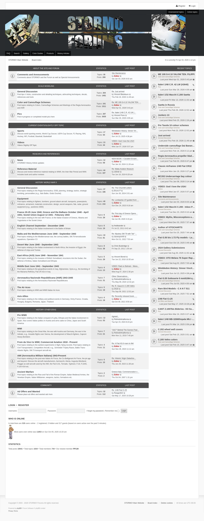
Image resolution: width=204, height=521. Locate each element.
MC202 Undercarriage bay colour (175, 176)
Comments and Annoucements (168, 199)
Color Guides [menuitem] (37, 53)
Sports (160, 270)
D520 (116, 289)
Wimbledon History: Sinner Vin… (125, 131)
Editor (116, 76)
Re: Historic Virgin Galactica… (124, 358)
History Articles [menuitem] (63, 53)
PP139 (75, 449)
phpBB (19, 508)
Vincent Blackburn (121, 94)
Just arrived (164, 135)
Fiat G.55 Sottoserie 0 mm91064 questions (176, 278)
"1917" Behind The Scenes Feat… (125, 330)
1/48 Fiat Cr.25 (165, 299)
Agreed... (115, 316)
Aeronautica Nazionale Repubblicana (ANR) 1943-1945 (45, 278)
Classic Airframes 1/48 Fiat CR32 (175, 166)
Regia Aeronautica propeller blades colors (176, 156)
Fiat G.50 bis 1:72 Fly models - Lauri (176, 237)
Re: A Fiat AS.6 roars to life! (123, 343)
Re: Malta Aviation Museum (123, 169)
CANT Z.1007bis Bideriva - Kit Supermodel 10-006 (176, 309)
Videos (160, 189)
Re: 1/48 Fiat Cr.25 (119, 390)
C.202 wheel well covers (170, 329)
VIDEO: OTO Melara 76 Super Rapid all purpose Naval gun (176, 258)
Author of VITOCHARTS (170, 227)
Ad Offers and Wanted (165, 301)
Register (23, 405)
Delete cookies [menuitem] (167, 503)
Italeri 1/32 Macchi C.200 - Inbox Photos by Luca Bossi (176, 207)
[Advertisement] (102, 474)
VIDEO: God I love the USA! (172, 186)
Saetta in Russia (166, 105)
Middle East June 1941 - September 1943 (38, 266)
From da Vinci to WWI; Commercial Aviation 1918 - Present (47, 342)
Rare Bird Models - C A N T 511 (174, 288)
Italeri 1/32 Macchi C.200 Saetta (174, 94)
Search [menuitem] (17, 53)
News (20, 160)
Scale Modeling (46, 86)
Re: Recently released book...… (124, 296)
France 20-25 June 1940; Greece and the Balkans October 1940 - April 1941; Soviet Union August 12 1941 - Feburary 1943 (53, 213)
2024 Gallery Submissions (171, 248)
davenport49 (119, 237)
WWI (19, 328)
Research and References (46, 154)
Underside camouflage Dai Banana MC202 (176, 146)
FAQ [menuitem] (8, 53)
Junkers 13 (163, 115)
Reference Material (27, 169)
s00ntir (117, 172)
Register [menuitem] (180, 6)
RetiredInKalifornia (121, 279)
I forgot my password (95, 411)
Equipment (22, 198)
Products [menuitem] (50, 53)
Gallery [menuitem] (26, 53)
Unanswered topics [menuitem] (176, 12)
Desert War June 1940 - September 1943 (37, 244)
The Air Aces (23, 287)
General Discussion (164, 138)
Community (46, 385)
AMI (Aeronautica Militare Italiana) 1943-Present (41, 355)
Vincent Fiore (119, 115)
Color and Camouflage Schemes (169, 77)
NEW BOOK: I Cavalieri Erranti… (125, 159)
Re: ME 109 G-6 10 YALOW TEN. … (126, 102)
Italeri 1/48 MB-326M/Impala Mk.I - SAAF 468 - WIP (176, 319)
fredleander (118, 226)
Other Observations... (120, 276)
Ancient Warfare (25, 372)
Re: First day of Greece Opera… (125, 213)
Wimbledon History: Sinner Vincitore (176, 268)
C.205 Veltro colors (168, 339)
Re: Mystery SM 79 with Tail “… (124, 234)
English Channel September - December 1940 (40, 225)
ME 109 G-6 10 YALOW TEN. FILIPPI (176, 74)
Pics (159, 87)
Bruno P (117, 191)
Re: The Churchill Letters (122, 188)
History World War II (46, 182)
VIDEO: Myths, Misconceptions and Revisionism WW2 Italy (176, 217)
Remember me (112, 411)
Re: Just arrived (118, 91)
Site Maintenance (167, 197)
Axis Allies (22, 296)
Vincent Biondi (120, 257)
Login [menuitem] (192, 6)
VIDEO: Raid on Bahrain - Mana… (125, 266)
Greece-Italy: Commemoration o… (125, 372)
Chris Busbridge (120, 246)
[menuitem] (10, 511)
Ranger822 (118, 393)
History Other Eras (46, 310)
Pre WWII (22, 315)
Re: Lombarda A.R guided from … (125, 200)
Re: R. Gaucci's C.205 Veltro (123, 286)
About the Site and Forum (46, 68)
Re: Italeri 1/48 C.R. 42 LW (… (124, 112)
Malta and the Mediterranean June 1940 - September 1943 (46, 234)
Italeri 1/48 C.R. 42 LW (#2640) (173, 84)
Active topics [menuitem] (192, 12)
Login (11, 405)
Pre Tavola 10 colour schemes (173, 125)
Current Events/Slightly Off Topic (46, 125)
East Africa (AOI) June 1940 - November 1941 (40, 255)
